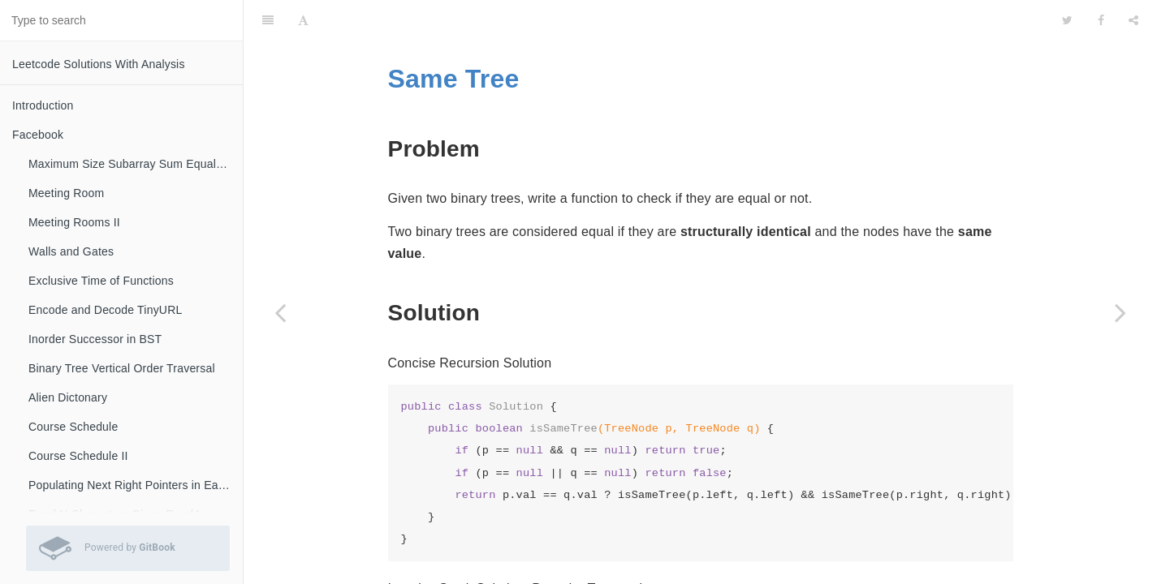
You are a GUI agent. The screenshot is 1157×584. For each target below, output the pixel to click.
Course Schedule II (78, 455)
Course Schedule (73, 426)
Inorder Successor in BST (95, 339)
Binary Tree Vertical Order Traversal (121, 368)
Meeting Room (66, 193)
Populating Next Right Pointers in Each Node (135, 485)
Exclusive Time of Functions (101, 280)
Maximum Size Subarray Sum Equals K (130, 163)
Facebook (37, 134)
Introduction (43, 105)
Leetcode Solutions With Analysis (98, 64)
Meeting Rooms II (74, 222)
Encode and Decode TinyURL (105, 309)
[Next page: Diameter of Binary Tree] (1120, 312)
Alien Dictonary (67, 397)
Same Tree (454, 38)
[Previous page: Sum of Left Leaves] (280, 312)
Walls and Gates (71, 251)
